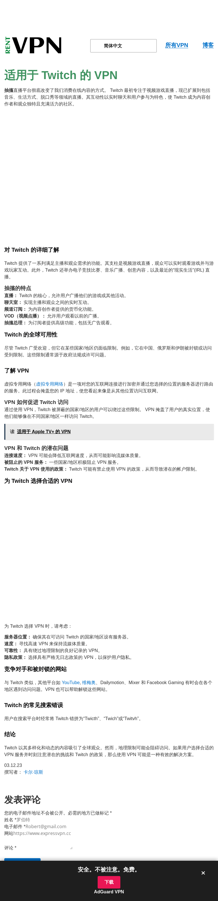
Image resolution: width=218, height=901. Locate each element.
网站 (8, 833)
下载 (109, 882)
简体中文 (110, 45)
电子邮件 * (15, 826)
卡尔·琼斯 (33, 772)
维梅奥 (89, 682)
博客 (208, 45)
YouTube (71, 682)
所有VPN (176, 45)
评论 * (10, 847)
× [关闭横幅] (203, 872)
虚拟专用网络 (49, 384)
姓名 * (10, 819)
